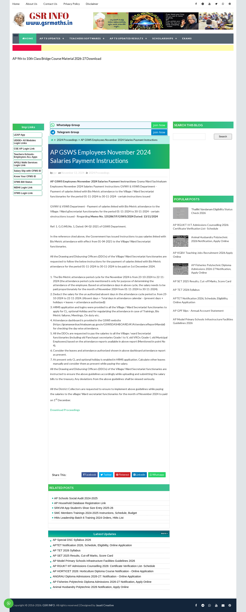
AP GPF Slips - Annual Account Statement (198, 310)
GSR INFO (48, 605)
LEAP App (19, 135)
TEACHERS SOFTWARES (85, 38)
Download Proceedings (65, 410)
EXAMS (187, 38)
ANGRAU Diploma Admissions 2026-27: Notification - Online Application (97, 576)
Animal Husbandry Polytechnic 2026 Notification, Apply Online (91, 587)
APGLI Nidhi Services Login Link (25, 164)
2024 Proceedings (67, 139)
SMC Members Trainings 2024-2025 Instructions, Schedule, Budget (95, 512)
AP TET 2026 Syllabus (67, 550)
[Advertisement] (123, 91)
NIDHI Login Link (23, 187)
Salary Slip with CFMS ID (27, 170)
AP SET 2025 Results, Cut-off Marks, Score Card (83, 555)
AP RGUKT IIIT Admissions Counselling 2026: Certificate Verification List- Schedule (104, 566)
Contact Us (50, 3)
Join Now (159, 125)
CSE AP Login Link (24, 148)
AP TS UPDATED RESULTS (126, 38)
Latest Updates (105, 534)
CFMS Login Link (23, 193)
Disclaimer (92, 3)
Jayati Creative (105, 605)
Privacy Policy (71, 3)
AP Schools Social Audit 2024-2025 (76, 498)
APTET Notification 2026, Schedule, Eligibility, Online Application (92, 545)
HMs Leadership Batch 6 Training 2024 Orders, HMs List (89, 517)
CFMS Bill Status (23, 182)
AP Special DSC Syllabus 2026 (72, 539)
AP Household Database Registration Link (80, 503)
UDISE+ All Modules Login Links (25, 141)
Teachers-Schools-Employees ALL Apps (25, 155)
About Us (31, 3)
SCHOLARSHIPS (162, 38)
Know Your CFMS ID (25, 176)
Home (16, 3)
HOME (27, 38)
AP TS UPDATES (50, 38)
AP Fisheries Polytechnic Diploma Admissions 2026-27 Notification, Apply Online (102, 581)
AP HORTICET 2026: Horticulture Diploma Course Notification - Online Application (103, 571)
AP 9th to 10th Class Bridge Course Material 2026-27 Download (56, 58)
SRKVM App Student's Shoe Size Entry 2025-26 (83, 507)
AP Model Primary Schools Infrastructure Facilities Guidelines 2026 (94, 560)
